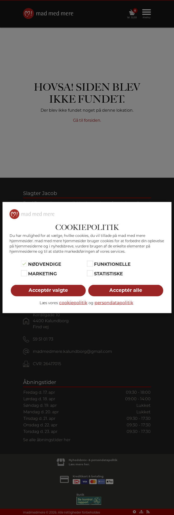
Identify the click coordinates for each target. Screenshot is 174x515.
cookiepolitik (73, 302)
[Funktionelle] (90, 264)
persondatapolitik (114, 302)
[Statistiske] (90, 273)
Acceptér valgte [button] (48, 290)
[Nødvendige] (24, 264)
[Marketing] (24, 273)
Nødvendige (44, 264)
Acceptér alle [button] (125, 290)
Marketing (42, 274)
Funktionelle (112, 264)
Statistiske (108, 274)
